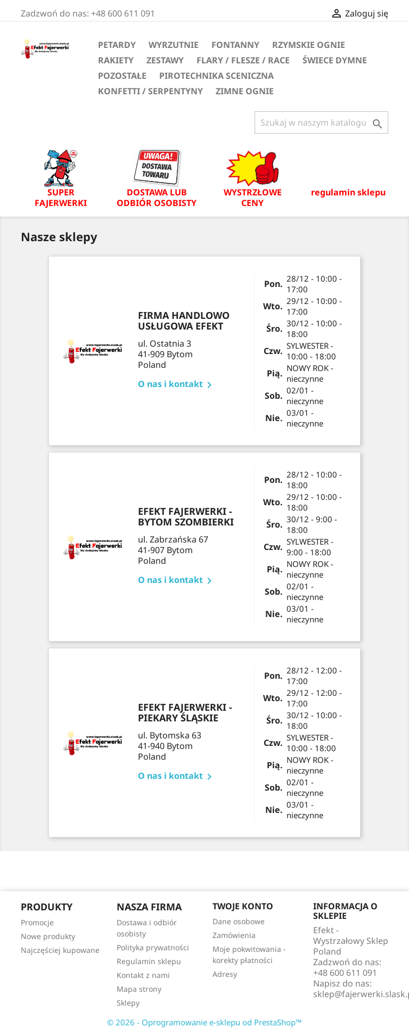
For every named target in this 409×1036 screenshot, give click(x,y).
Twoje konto (242, 906)
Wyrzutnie (174, 45)
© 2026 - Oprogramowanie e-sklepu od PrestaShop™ (204, 1022)
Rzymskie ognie (308, 45)
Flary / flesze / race (243, 60)
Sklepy (128, 1003)
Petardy (117, 45)
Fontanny (235, 45)
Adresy (224, 974)
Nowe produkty (48, 936)
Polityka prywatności (153, 947)
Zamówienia (234, 935)
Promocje (37, 922)
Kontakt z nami (143, 975)
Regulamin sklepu (149, 961)
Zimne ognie (245, 91)
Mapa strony (139, 989)
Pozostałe (122, 75)
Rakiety (116, 60)
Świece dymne (334, 60)
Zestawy (165, 60)
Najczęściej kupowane (60, 950)
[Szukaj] (321, 122)
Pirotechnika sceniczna (216, 75)
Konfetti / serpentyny (150, 91)
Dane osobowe (238, 921)
